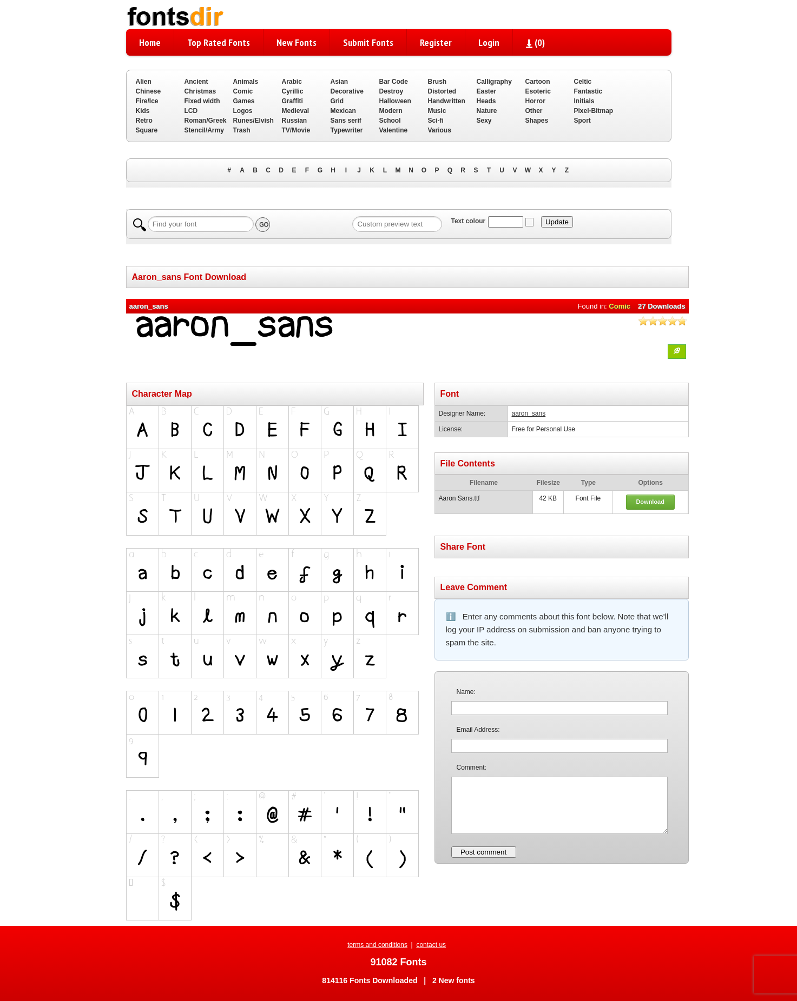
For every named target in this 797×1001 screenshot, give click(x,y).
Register (436, 42)
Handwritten (446, 101)
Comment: (471, 767)
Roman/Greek (206, 120)
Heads (486, 101)
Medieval (295, 111)
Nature (487, 111)
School (390, 120)
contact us (431, 945)
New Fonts (296, 42)
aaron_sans (529, 413)
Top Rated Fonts (218, 42)
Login (488, 42)
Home (150, 42)
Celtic (583, 81)
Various (439, 130)
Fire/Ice (147, 101)
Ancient (196, 81)
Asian (339, 81)
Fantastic (588, 91)
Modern (391, 111)
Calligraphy (494, 81)
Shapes (537, 120)
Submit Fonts (368, 42)
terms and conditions (377, 945)
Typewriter (347, 130)
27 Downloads (661, 306)
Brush (437, 81)
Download (650, 501)
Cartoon (537, 81)
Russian (294, 120)
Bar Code (393, 81)
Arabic (292, 81)
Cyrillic (293, 91)
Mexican (343, 111)
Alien (144, 81)
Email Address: (478, 729)
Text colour (468, 221)
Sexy (484, 120)
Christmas (200, 91)
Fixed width (202, 101)
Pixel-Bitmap (594, 111)
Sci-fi (436, 120)
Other (534, 111)
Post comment (483, 852)
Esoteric (538, 91)
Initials (584, 101)
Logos (243, 111)
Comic (243, 91)
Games (244, 101)
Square (147, 130)
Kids (143, 111)
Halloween (395, 101)
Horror (535, 101)
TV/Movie (296, 130)
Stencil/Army (204, 130)
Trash (242, 130)
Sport (582, 120)
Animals (246, 81)
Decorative (347, 91)
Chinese (148, 91)
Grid (337, 101)
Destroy (391, 91)
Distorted (442, 91)
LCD (191, 111)
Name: (466, 692)
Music (437, 111)
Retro (144, 120)
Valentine (393, 130)
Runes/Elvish (253, 120)
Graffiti (292, 101)
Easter (487, 91)
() (535, 42)
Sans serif (346, 120)
